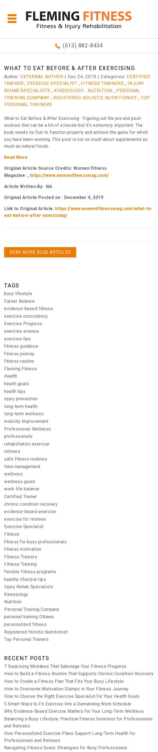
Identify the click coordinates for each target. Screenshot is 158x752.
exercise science (21, 331)
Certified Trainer (20, 496)
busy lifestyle (18, 293)
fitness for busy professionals (35, 541)
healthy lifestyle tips (25, 579)
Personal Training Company (31, 609)
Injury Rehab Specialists (28, 586)
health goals (16, 383)
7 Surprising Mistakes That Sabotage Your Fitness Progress (65, 666)
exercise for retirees (25, 519)
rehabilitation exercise (27, 444)
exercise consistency (26, 316)
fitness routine (19, 361)
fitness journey (19, 353)
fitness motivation (22, 549)
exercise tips (17, 338)
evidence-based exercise (30, 511)
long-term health (20, 406)
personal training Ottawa (28, 616)
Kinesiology (69, 90)
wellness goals (19, 481)
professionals (18, 436)
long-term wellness (24, 413)
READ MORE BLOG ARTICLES (40, 252)
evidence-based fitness (28, 308)
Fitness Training (20, 564)
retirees (12, 451)
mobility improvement (26, 421)
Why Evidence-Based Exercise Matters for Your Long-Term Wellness (74, 711)
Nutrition (100, 90)
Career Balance (19, 301)
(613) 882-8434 (83, 45)
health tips (15, 391)
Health (10, 376)
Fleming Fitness (20, 368)
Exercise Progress (23, 323)
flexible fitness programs (30, 571)
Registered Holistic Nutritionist (95, 97)
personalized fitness (25, 624)
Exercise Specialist (52, 83)
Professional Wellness (27, 429)
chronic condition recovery (31, 504)
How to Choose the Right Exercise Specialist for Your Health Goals (72, 696)
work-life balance (22, 489)
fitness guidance (21, 346)
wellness (13, 474)
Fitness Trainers (102, 83)
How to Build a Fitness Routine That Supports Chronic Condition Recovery (79, 673)
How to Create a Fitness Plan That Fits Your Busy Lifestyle (64, 681)
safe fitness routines (25, 459)
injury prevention (21, 398)
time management (22, 466)
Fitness (12, 534)
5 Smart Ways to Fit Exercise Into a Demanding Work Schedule (68, 703)
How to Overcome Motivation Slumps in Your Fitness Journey (66, 689)
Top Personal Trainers (26, 639)
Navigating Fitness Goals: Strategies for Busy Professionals (65, 747)
